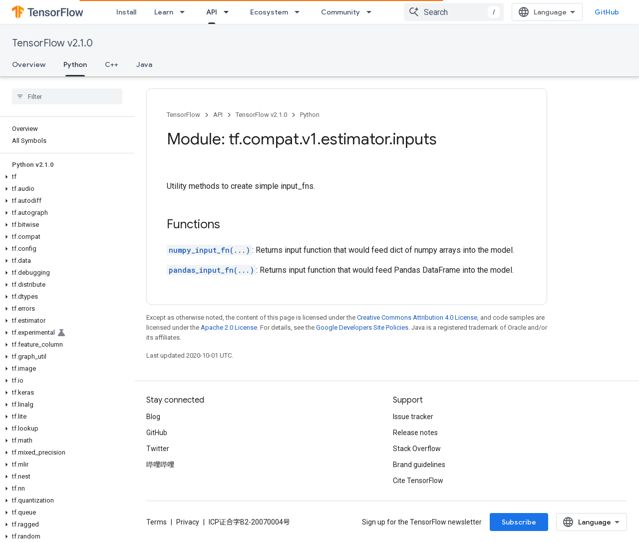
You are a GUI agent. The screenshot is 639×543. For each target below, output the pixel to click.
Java (144, 64)
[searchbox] (67, 96)
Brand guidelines (419, 465)
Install (126, 11)
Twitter (157, 449)
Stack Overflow (417, 449)
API (218, 114)
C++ (111, 64)
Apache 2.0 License (229, 327)
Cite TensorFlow (418, 481)
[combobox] (454, 12)
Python (310, 114)
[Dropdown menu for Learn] (185, 12)
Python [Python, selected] (75, 64)
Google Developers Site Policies (362, 327)
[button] (65, 177)
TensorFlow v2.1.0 (52, 43)
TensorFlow (183, 114)
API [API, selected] (211, 11)
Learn (163, 11)
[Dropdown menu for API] (229, 12)
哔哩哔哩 (160, 465)
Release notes (415, 433)
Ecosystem (269, 11)
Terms (156, 522)
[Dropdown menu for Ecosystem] (300, 12)
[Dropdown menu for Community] (372, 12)
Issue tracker (413, 417)
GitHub (607, 11)
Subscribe (519, 522)
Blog (153, 417)
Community (340, 11)
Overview (28, 64)
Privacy (187, 522)
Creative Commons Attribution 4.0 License (417, 317)
